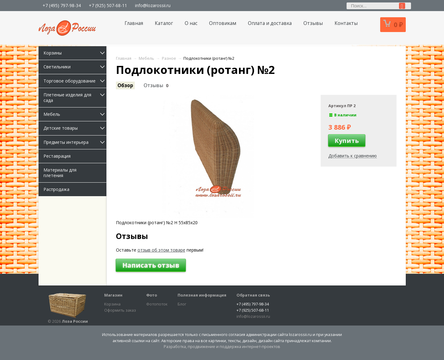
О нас (191, 23)
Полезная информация (202, 295)
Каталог (164, 23)
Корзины (74, 53)
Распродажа (56, 189)
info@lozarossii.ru (153, 5)
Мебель (74, 114)
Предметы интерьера (74, 142)
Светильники (74, 67)
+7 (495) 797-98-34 (62, 5)
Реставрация (57, 156)
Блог (182, 304)
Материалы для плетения (59, 172)
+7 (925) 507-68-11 (108, 5)
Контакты (346, 23)
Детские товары (74, 128)
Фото (151, 295)
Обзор (125, 85)
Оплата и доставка (270, 23)
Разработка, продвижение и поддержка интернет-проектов (222, 346)
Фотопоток (156, 304)
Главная (134, 23)
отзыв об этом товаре (161, 250)
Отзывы (313, 23)
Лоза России (75, 321)
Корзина (112, 304)
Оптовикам (222, 23)
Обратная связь (253, 295)
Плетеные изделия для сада (74, 97)
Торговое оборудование (74, 81)
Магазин (113, 295)
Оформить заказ (120, 310)
